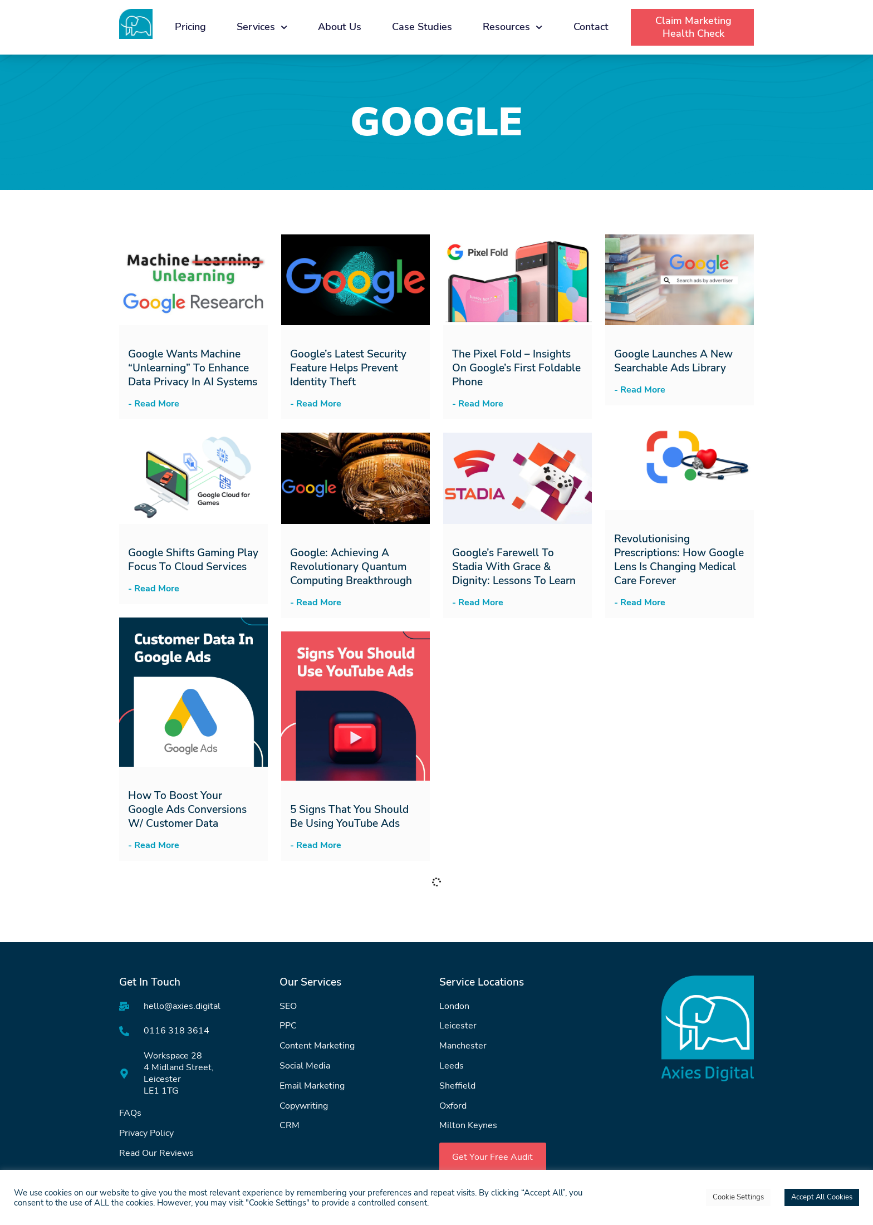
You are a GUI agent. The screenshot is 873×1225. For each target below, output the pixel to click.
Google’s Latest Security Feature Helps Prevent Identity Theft (348, 368)
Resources (512, 27)
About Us (339, 26)
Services (262, 27)
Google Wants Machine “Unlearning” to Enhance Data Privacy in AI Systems (192, 368)
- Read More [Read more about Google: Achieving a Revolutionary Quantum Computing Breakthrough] (315, 602)
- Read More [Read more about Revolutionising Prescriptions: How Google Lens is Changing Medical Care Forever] (639, 602)
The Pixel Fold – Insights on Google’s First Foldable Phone (516, 368)
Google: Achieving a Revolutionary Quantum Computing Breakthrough (351, 567)
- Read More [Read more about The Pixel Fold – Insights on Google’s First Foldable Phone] (477, 403)
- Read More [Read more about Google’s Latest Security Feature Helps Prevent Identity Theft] (315, 403)
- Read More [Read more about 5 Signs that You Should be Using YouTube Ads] (315, 845)
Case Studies (422, 26)
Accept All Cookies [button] (821, 1197)
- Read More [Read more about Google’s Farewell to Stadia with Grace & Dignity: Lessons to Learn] (477, 602)
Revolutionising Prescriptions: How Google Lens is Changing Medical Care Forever (679, 560)
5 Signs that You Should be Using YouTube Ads (349, 816)
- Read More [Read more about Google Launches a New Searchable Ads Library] (639, 389)
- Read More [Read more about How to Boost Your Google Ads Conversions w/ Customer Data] (153, 845)
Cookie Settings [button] (738, 1197)
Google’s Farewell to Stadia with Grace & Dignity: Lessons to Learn (514, 567)
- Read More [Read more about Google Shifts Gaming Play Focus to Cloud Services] (153, 588)
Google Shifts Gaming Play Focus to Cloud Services (193, 560)
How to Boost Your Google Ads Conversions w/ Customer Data (187, 809)
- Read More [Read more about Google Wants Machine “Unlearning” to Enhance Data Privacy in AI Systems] (153, 403)
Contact (591, 26)
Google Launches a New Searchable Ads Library (673, 361)
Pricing (190, 26)
